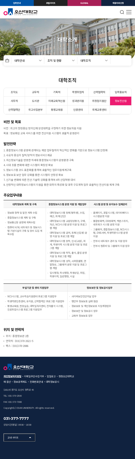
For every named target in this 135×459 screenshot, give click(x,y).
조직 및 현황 (54, 60)
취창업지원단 (99, 101)
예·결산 (7, 381)
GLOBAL (84, 2)
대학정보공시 (52, 381)
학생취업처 (78, 92)
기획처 (56, 92)
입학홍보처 (121, 92)
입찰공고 (51, 376)
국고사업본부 (35, 109)
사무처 (14, 101)
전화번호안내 (36, 381)
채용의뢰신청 (118, 2)
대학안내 (19, 60)
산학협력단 (14, 109)
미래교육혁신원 (56, 101)
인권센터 (78, 109)
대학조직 (86, 60)
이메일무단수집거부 (34, 376)
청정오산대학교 (66, 376)
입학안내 (17, 2)
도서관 (35, 101)
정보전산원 (121, 101)
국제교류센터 (99, 109)
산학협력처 (99, 92)
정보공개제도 (20, 381)
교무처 (35, 92)
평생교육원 (57, 109)
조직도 (14, 92)
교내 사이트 (13, 437)
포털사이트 (50, 2)
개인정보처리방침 (12, 376)
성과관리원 (78, 101)
